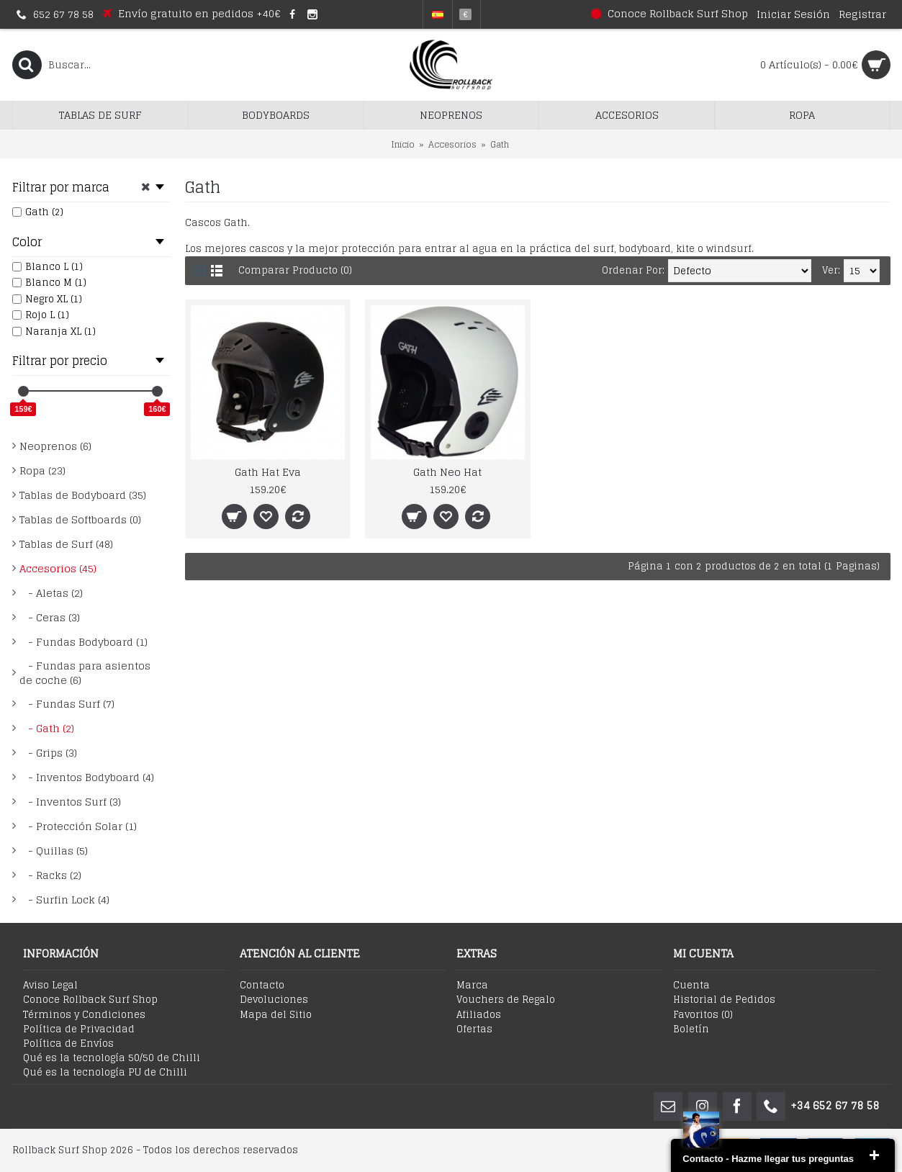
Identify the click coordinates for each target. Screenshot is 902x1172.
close (874, 1155)
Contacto (262, 985)
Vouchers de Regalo (505, 999)
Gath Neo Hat (447, 472)
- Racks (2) (50, 875)
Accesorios (452, 144)
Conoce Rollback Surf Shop (90, 999)
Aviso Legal (50, 985)
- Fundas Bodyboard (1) (83, 642)
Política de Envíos (68, 1043)
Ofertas (474, 1029)
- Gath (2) (46, 728)
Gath (499, 144)
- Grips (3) (48, 753)
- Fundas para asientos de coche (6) (84, 673)
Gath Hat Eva (268, 472)
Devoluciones (274, 999)
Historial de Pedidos (724, 999)
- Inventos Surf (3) (70, 802)
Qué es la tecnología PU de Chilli (105, 1072)
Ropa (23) (42, 470)
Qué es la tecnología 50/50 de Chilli (111, 1058)
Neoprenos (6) (55, 446)
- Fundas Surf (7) (66, 704)
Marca (472, 985)
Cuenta (691, 985)
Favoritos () (703, 1015)
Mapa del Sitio (276, 1015)
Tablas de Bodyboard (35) (82, 495)
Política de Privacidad (79, 1029)
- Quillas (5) (53, 851)
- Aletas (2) (51, 593)
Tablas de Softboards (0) (80, 519)
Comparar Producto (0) (295, 270)
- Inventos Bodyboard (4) (86, 777)
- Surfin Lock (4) (64, 900)
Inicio (403, 144)
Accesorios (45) (57, 568)
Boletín (691, 1029)
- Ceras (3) (49, 617)
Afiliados (478, 1015)
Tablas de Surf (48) (66, 544)
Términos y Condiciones (84, 1015)
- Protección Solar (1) (78, 826)
